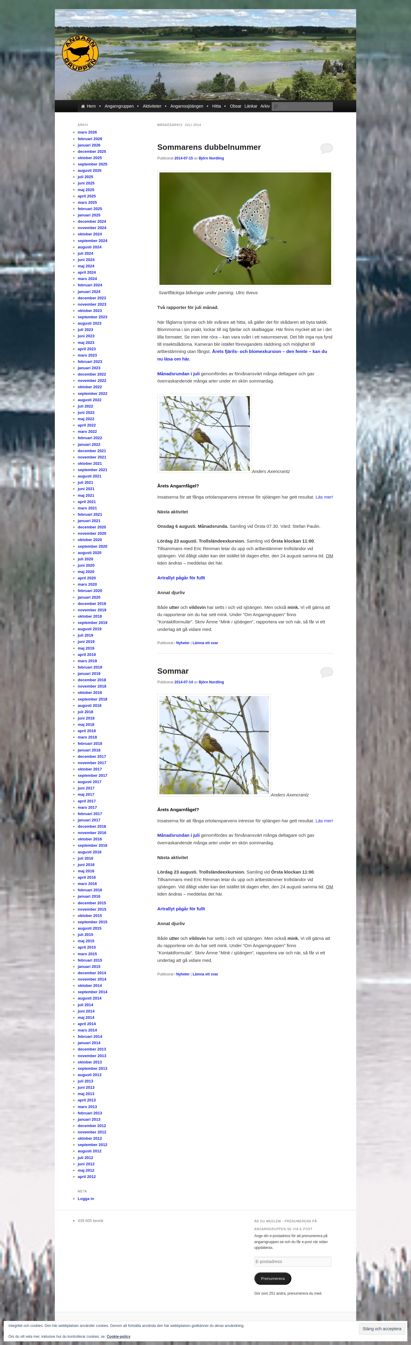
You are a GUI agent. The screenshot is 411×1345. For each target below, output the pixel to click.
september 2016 (92, 845)
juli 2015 (85, 934)
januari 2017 (89, 820)
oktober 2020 (90, 539)
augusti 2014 (90, 998)
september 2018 (92, 699)
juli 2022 (85, 406)
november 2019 (92, 610)
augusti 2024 (90, 247)
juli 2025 (85, 177)
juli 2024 (85, 253)
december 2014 (92, 973)
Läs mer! (324, 496)
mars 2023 (87, 355)
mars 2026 (87, 132)
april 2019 (87, 654)
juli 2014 (85, 1005)
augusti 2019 (90, 629)
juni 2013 (86, 1087)
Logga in (86, 1198)
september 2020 (92, 546)
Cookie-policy (118, 1336)
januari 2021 (89, 520)
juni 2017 (86, 788)
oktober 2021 (90, 463)
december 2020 (92, 527)
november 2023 (92, 304)
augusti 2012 (90, 1151)
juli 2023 (85, 329)
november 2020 (92, 533)
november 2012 (92, 1132)
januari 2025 (89, 215)
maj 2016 (86, 871)
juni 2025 (86, 183)
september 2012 (92, 1144)
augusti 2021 (90, 476)
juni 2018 (86, 718)
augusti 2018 (90, 705)
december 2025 (92, 151)
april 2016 (87, 877)
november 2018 (92, 686)
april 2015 (87, 947)
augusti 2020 (90, 552)
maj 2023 (86, 342)
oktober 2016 (90, 839)
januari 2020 (89, 597)
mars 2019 (87, 661)
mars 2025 (87, 202)
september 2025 (92, 164)
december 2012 (92, 1125)
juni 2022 (86, 412)
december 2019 (92, 603)
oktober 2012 (90, 1138)
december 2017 (92, 756)
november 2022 (92, 380)
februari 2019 (90, 667)
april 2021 (87, 501)
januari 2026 (89, 145)
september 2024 (92, 240)
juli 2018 (85, 712)
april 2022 (87, 425)
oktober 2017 (90, 769)
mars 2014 (87, 1030)
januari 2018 (89, 750)
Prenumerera (273, 1278)
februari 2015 (90, 960)
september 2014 (92, 992)
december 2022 (92, 374)
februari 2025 (90, 208)
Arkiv (265, 106)
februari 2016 (90, 890)
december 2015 (92, 903)
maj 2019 (86, 648)
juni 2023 (86, 336)
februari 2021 (90, 514)
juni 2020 (86, 565)
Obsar (235, 106)
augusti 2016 (90, 852)
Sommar (173, 671)
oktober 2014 (90, 985)
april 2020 (87, 578)
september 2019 (92, 622)
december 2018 (92, 680)
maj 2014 (86, 1017)
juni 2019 (86, 641)
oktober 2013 (90, 1062)
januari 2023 (89, 368)
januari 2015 (89, 966)
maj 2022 (86, 419)
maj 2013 (86, 1093)
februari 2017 (90, 813)
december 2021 (92, 451)
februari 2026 (90, 139)
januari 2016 (89, 896)
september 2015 (92, 922)
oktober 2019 (90, 616)
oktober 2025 (90, 158)
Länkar (250, 106)
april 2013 (87, 1100)
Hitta (219, 106)
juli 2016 (85, 858)
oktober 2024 (90, 234)
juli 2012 (85, 1157)
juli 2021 (85, 482)
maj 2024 (86, 266)
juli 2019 (85, 635)
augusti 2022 (90, 400)
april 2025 (87, 196)
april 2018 (87, 731)
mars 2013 (87, 1106)
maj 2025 (86, 189)
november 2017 (92, 763)
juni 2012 (86, 1164)
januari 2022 (89, 444)
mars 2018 (87, 737)
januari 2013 (89, 1119)
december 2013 (92, 1049)
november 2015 (92, 909)
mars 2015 (87, 954)
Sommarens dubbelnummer (209, 147)
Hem (94, 106)
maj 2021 (86, 495)
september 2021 (92, 470)
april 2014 (87, 1024)
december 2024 (92, 221)
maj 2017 (86, 794)
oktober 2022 (90, 387)
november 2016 (92, 832)
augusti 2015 (90, 928)
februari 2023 (90, 361)
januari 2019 (89, 673)
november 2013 (92, 1056)
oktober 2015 (90, 915)
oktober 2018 (90, 692)
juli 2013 (85, 1081)
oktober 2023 (90, 310)
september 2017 (92, 775)
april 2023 (87, 349)
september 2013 (92, 1068)
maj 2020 (86, 571)
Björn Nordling (211, 158)
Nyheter (183, 643)
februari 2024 (90, 285)
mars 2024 (87, 278)
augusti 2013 (90, 1075)
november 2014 (92, 979)
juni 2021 (86, 489)
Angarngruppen (122, 106)
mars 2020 (87, 584)
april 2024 (87, 272)
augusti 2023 (90, 323)
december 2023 (92, 298)
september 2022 (92, 393)
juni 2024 (86, 259)
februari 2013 (90, 1113)
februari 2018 (90, 743)
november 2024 (92, 227)
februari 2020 (90, 590)
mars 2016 (87, 883)
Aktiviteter (155, 106)
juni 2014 (86, 1011)
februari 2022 (90, 438)
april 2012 (87, 1176)
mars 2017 (87, 807)
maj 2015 (86, 941)
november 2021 (92, 457)
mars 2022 (87, 431)
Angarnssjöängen (190, 106)
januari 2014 (89, 1043)
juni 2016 (86, 864)
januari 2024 (89, 291)
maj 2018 (86, 724)
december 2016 (92, 826)
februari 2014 (90, 1036)
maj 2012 (86, 1170)
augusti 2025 (90, 170)
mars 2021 (87, 508)
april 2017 (87, 801)
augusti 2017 (90, 782)
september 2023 (92, 317)
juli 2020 (85, 559)
